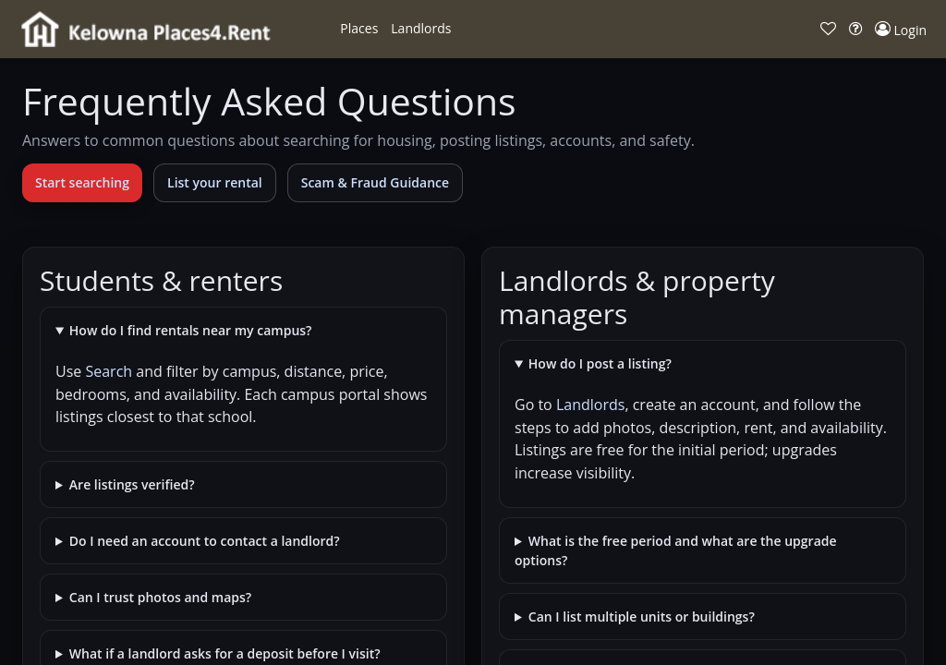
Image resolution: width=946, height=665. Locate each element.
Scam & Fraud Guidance (375, 182)
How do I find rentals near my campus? (190, 330)
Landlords (590, 404)
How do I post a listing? (600, 363)
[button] (359, 29)
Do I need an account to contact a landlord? (204, 541)
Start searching (82, 182)
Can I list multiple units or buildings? (641, 616)
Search (108, 371)
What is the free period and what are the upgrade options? (676, 550)
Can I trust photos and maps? (160, 597)
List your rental (214, 182)
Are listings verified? (132, 484)
